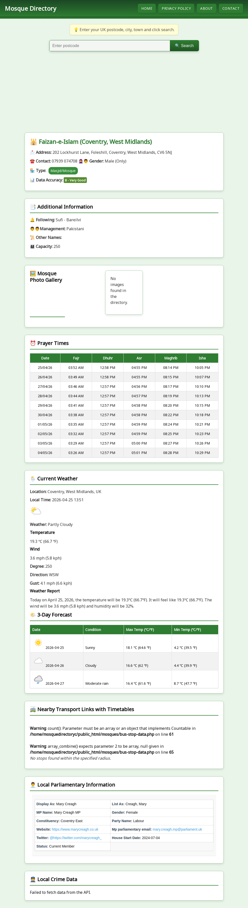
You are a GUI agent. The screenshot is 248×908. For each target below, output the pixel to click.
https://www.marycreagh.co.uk (75, 829)
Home (146, 8)
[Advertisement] (124, 95)
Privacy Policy (176, 8)
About (206, 8)
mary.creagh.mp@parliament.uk (177, 829)
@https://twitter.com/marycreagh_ (76, 838)
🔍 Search (184, 46)
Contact (231, 8)
